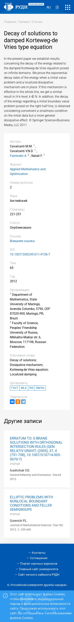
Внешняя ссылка (22, 241)
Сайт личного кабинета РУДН (38, 574)
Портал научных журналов (38, 563)
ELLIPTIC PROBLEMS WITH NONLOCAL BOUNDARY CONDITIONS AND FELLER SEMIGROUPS (31, 503)
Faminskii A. (18, 156)
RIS (31, 388)
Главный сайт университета (38, 569)
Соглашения (38, 558)
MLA (24, 388)
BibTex (40, 388)
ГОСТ (14, 388)
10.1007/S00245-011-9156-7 (30, 254)
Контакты (39, 553)
